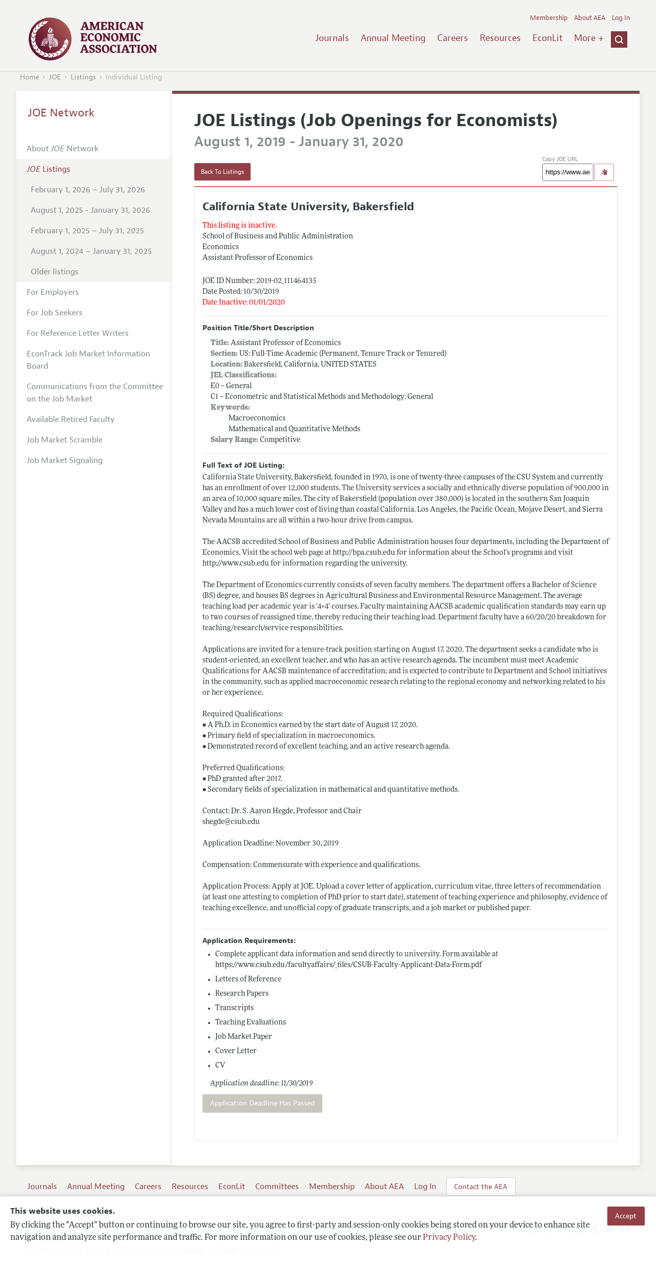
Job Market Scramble (64, 440)
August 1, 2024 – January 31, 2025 (91, 251)
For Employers (53, 292)
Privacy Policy (449, 1238)
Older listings (54, 272)
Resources (500, 38)
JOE (55, 77)
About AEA (589, 18)
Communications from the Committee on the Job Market (95, 392)
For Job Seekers (55, 313)
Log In (621, 18)
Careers (452, 38)
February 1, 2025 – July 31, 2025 (87, 231)
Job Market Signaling (64, 460)
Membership (549, 18)
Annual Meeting (393, 38)
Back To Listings (222, 172)
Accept (626, 1215)
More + (589, 38)
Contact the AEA (480, 1186)
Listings (83, 77)
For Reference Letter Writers (78, 333)
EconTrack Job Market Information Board (88, 360)
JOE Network (61, 112)
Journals (332, 38)
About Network (62, 149)
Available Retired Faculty (71, 419)
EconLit (547, 38)
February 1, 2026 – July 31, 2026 (88, 190)
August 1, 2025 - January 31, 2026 (90, 210)
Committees (277, 1186)
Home (29, 77)
